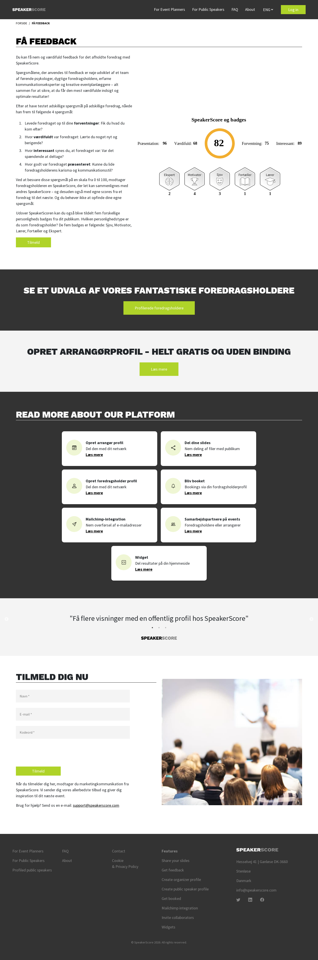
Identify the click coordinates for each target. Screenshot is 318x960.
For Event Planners (169, 9)
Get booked (171, 898)
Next (311, 619)
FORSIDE (21, 23)
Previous (7, 619)
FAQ (234, 9)
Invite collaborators (178, 917)
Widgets (168, 927)
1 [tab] (152, 627)
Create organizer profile (181, 879)
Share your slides (175, 860)
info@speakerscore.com (256, 890)
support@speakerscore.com (96, 805)
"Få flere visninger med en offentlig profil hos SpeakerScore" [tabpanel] (159, 618)
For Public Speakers (208, 9)
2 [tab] (159, 627)
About (250, 9)
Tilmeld (33, 242)
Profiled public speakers (32, 870)
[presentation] (49, 752)
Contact (118, 851)
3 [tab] (165, 627)
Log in (293, 9)
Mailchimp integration (180, 908)
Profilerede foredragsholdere (159, 308)
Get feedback (173, 870)
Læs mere (159, 369)
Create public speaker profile (185, 889)
